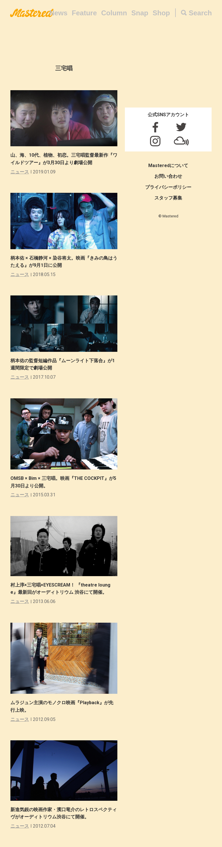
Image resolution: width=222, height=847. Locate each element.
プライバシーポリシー (168, 187)
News (58, 13)
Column (114, 13)
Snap (139, 13)
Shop (161, 13)
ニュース (19, 172)
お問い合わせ (168, 176)
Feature (84, 13)
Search (200, 13)
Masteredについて (168, 165)
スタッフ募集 (168, 198)
